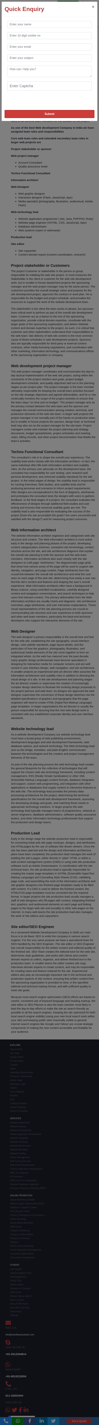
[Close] (93, 7)
